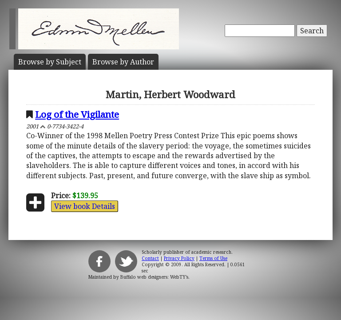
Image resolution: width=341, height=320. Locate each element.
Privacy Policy (179, 258)
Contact (150, 258)
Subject (49, 61)
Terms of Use (213, 258)
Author (123, 61)
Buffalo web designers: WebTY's (154, 277)
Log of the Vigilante (77, 114)
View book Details (84, 206)
